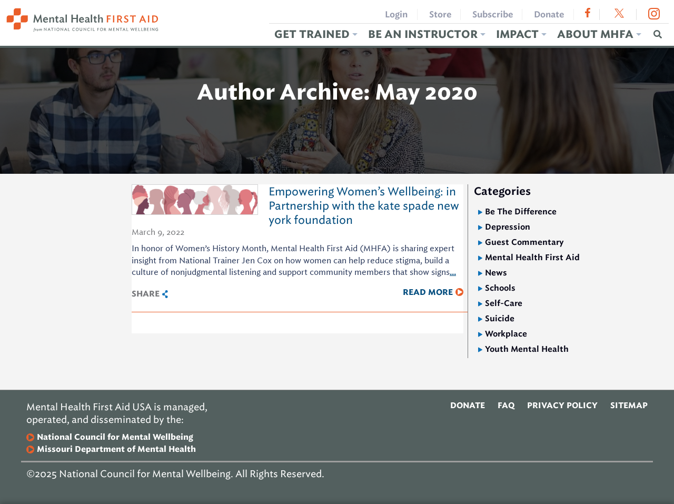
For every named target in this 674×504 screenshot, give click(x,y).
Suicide (499, 318)
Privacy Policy (562, 405)
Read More (428, 292)
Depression (507, 226)
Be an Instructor (423, 34)
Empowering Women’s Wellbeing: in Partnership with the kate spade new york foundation (364, 205)
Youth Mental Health (527, 348)
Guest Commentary (524, 242)
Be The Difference (521, 211)
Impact (517, 34)
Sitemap (629, 405)
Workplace (506, 333)
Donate (549, 14)
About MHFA (595, 34)
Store (440, 14)
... (453, 272)
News (496, 272)
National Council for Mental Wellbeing (115, 437)
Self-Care (503, 303)
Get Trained (312, 34)
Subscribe (492, 14)
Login (396, 14)
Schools (500, 287)
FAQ (506, 405)
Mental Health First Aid (532, 257)
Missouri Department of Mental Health (116, 449)
